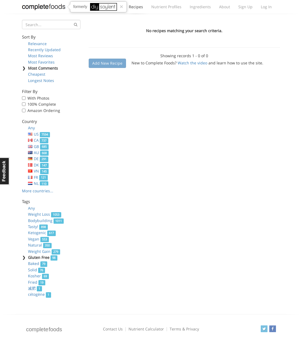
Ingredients (200, 6)
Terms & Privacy (184, 329)
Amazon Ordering (43, 110)
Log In (266, 6)
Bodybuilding (46, 220)
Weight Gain (44, 251)
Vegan (38, 239)
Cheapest (36, 74)
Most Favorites (41, 62)
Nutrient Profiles (166, 6)
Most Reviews (40, 55)
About (224, 6)
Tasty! (38, 226)
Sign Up (245, 6)
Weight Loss (44, 214)
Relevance (37, 43)
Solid (36, 269)
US (39, 134)
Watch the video (192, 62)
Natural (40, 245)
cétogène (39, 294)
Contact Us (113, 329)
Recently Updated (44, 49)
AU (38, 152)
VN (38, 171)
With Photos (38, 98)
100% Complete (41, 104)
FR (38, 177)
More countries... (37, 190)
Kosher (38, 275)
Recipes (136, 8)
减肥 (35, 288)
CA (38, 140)
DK (38, 165)
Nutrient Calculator (146, 329)
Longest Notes (41, 80)
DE (38, 158)
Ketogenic (42, 232)
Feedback (5, 171)
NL (38, 183)
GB (38, 146)
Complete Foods (43, 8)
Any (31, 127)
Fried (36, 282)
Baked (37, 263)
